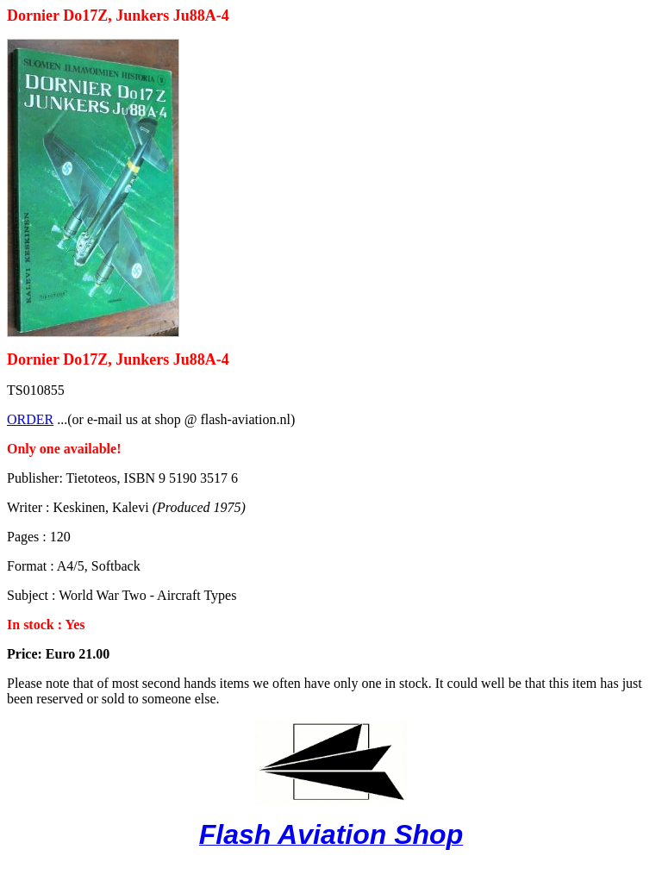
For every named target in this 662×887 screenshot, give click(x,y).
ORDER (30, 419)
